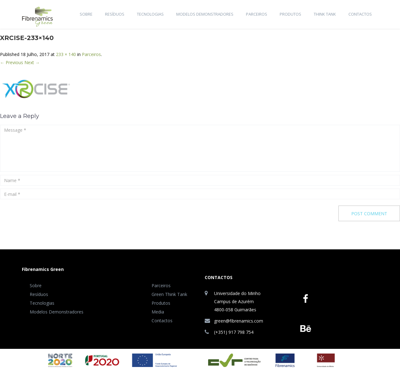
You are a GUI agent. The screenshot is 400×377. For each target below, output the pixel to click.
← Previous (11, 62)
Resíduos (114, 14)
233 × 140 (66, 54)
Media (158, 312)
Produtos (290, 14)
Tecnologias (150, 14)
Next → (32, 62)
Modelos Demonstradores (204, 14)
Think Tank (325, 14)
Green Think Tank (169, 294)
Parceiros (256, 14)
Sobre (86, 14)
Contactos (360, 14)
